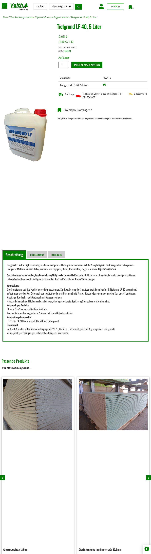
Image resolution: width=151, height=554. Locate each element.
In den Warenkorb (87, 65)
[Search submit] (78, 6)
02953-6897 (89, 97)
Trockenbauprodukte (22, 17)
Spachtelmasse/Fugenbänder (52, 17)
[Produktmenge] (63, 65)
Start (5, 17)
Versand (67, 50)
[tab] (14, 254)
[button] (4, 6)
